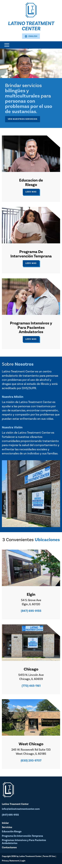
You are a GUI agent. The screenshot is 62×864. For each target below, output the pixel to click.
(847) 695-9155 (31, 611)
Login (22, 860)
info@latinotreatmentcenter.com (21, 809)
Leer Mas (31, 191)
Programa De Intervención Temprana (22, 836)
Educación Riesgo (12, 831)
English (31, 36)
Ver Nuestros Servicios (22, 119)
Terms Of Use (49, 856)
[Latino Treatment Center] (31, 10)
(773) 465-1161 (31, 686)
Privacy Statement (10, 860)
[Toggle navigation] (7, 45)
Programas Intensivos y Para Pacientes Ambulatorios (24, 842)
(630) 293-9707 (31, 760)
